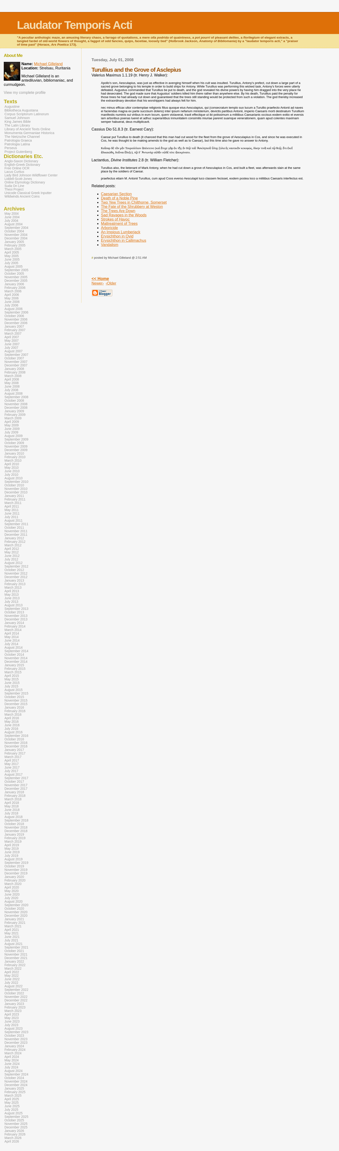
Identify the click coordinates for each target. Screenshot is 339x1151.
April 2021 (11, 930)
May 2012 (11, 552)
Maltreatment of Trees (119, 224)
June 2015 (12, 683)
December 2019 (16, 873)
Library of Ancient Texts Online (27, 129)
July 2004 (11, 220)
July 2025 (11, 1109)
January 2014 (14, 623)
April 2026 (11, 1141)
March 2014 (12, 630)
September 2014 (16, 651)
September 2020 (16, 905)
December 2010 (16, 492)
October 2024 (14, 1078)
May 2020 (11, 891)
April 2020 (11, 887)
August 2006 (13, 309)
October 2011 (14, 527)
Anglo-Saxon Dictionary (21, 161)
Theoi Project (14, 189)
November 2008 (16, 404)
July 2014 (11, 644)
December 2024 (16, 1085)
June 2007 (12, 344)
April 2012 (11, 549)
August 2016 (13, 732)
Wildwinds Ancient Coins (22, 196)
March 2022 (12, 968)
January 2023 (14, 1004)
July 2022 (11, 982)
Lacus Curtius (14, 172)
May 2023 (11, 1018)
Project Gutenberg (18, 152)
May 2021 (11, 933)
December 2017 (16, 788)
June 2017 (12, 767)
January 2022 (14, 961)
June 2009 (12, 429)
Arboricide (109, 228)
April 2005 (11, 252)
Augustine (12, 106)
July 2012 (11, 559)
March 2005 (12, 249)
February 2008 (14, 372)
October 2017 (14, 781)
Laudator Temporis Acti (74, 25)
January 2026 (14, 1131)
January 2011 (14, 496)
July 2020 (11, 898)
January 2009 (14, 411)
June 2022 (12, 979)
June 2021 (12, 937)
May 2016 (11, 721)
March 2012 (12, 545)
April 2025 (11, 1099)
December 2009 (16, 450)
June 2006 (12, 302)
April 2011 (11, 506)
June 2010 (12, 471)
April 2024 (11, 1057)
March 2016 (12, 714)
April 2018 (11, 803)
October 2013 (14, 612)
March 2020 (12, 884)
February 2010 (14, 457)
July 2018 (11, 813)
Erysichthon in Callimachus (123, 240)
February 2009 (14, 415)
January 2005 (14, 242)
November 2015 (16, 700)
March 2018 (12, 799)
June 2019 (12, 852)
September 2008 (16, 397)
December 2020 (16, 915)
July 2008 (11, 390)
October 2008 (14, 400)
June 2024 (12, 1064)
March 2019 (12, 841)
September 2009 (16, 439)
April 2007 (11, 337)
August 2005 (13, 266)
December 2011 (16, 534)
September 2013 (16, 609)
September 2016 (16, 736)
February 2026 (14, 1134)
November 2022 (16, 997)
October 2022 (14, 993)
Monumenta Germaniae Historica (29, 133)
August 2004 (13, 224)
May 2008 (11, 383)
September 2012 (16, 566)
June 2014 (12, 640)
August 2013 (13, 605)
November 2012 (16, 573)
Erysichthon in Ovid (117, 236)
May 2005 (11, 256)
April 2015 (11, 676)
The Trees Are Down (118, 211)
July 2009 (11, 432)
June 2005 (12, 259)
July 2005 (11, 263)
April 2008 (11, 379)
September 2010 (16, 482)
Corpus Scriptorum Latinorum (26, 114)
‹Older (111, 283)
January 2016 (14, 707)
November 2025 (16, 1124)
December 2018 (16, 831)
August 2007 (13, 351)
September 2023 (16, 1032)
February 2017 (14, 753)
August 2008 (13, 393)
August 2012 (13, 563)
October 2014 (14, 654)
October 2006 (14, 316)
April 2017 (11, 760)
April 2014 (11, 633)
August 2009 (13, 436)
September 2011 (16, 524)
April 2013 (11, 591)
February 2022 (14, 965)
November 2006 (16, 319)
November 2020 (16, 912)
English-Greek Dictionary (22, 165)
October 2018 (14, 824)
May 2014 (11, 637)
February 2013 (14, 584)
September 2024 (16, 1074)
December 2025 (16, 1127)
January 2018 (14, 792)
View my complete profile (25, 93)
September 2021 (16, 947)
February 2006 (14, 288)
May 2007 (11, 340)
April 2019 (11, 845)
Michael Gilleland (48, 64)
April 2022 (11, 972)
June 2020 (12, 894)
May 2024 (11, 1060)
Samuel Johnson (17, 118)
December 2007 (16, 365)
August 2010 (13, 478)
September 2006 (16, 312)
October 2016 (14, 739)
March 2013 (12, 587)
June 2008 (12, 386)
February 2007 (14, 330)
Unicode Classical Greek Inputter (28, 193)
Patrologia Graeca (18, 140)
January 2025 (14, 1088)
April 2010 (11, 464)
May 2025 (11, 1102)
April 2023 (11, 1014)
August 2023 (13, 1028)
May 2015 (11, 679)
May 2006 (11, 298)
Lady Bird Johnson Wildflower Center (30, 175)
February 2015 (14, 669)
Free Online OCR (16, 168)
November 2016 (16, 743)
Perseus (10, 148)
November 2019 (16, 870)
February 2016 (14, 711)
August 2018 (13, 817)
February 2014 (14, 626)
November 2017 (16, 785)
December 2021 (16, 958)
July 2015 (11, 686)
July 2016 (11, 728)
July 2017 (11, 771)
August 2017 (13, 774)
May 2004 (11, 213)
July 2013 (11, 601)
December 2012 (16, 577)
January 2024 (14, 1046)
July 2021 (11, 940)
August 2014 (13, 647)
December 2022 (16, 1000)
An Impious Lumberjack (120, 232)
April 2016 (11, 718)
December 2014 (16, 661)
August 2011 (13, 520)
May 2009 (11, 425)
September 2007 (16, 355)
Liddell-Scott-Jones (18, 179)
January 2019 (14, 834)
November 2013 (16, 616)
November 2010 (16, 489)
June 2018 (12, 810)
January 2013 (14, 580)
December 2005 (16, 280)
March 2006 (12, 291)
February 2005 (14, 245)
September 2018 (16, 820)
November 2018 (16, 827)
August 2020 (13, 901)
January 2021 (14, 919)
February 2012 (14, 542)
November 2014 (16, 658)
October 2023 (14, 1035)
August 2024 (13, 1071)
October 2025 (14, 1120)
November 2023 (16, 1039)
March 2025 (12, 1095)
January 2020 (14, 877)
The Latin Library (17, 125)
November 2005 (16, 277)
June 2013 (12, 598)
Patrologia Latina (17, 144)
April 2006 (11, 295)
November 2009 (16, 446)
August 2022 (13, 986)
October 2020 (14, 908)
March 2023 (12, 1011)
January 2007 (14, 326)
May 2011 (11, 510)
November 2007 (16, 362)
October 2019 (14, 866)
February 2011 (14, 499)
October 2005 (14, 273)
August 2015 (13, 690)
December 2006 (16, 323)
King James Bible (17, 121)
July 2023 (11, 1025)
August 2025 (13, 1113)
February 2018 (14, 796)
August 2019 (13, 859)
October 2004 (14, 231)
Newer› (98, 283)
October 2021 (14, 951)
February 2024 (14, 1050)
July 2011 (11, 517)
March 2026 (12, 1138)
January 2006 (14, 284)
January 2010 (14, 453)
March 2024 (12, 1053)
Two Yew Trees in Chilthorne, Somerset (134, 202)
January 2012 (14, 538)
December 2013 (16, 619)
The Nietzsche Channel (22, 137)
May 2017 (11, 764)
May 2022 (11, 975)
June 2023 (12, 1021)
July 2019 (11, 855)
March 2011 (12, 503)
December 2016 (16, 746)
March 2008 (12, 376)
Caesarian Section (116, 194)
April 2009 (11, 422)
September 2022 (16, 990)
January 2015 (14, 665)
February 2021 (14, 923)
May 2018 (11, 806)
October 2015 (14, 697)
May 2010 (11, 467)
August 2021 (13, 944)
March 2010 (12, 460)
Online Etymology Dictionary (24, 182)
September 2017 (16, 778)
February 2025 (14, 1092)
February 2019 (14, 838)
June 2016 (12, 725)
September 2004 (16, 228)
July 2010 (11, 474)
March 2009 (12, 418)
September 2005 (16, 270)
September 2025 (16, 1117)
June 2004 (12, 217)
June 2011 (12, 513)
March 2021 (12, 926)
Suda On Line (14, 186)
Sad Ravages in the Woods (124, 215)
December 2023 (16, 1042)
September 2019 (16, 863)
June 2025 (12, 1106)
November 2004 (16, 235)
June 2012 (12, 556)
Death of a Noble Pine (119, 198)
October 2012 (14, 570)
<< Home (100, 278)
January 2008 (14, 369)
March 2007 (12, 333)
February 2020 (14, 880)
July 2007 (11, 347)
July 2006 (11, 305)
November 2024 (16, 1081)
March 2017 (12, 757)
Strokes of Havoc (115, 219)
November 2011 (16, 531)
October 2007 (14, 358)
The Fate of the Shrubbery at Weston (132, 207)
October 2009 (14, 443)
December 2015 (16, 704)
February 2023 (14, 1007)
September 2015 (16, 693)
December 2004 (16, 238)
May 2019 (11, 848)
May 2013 (11, 594)
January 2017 (14, 750)
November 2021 (16, 954)
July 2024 (11, 1067)
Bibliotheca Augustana (21, 110)
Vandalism (109, 245)
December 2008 (16, 407)
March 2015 (12, 672)
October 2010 (14, 485)
